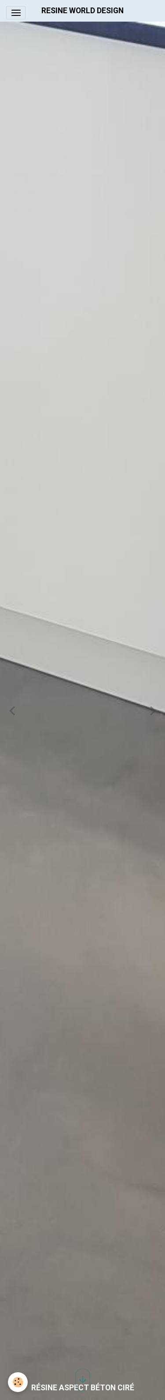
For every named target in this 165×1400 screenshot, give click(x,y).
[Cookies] (18, 1382)
